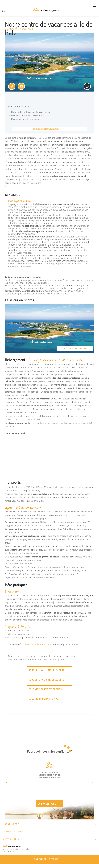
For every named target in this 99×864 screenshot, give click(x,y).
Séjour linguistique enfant (46, 670)
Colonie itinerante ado (44, 698)
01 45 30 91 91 (4, 11)
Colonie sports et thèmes (45, 689)
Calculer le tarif (46, 859)
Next (92, 782)
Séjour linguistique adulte (46, 679)
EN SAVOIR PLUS (47, 804)
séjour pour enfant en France (37, 644)
